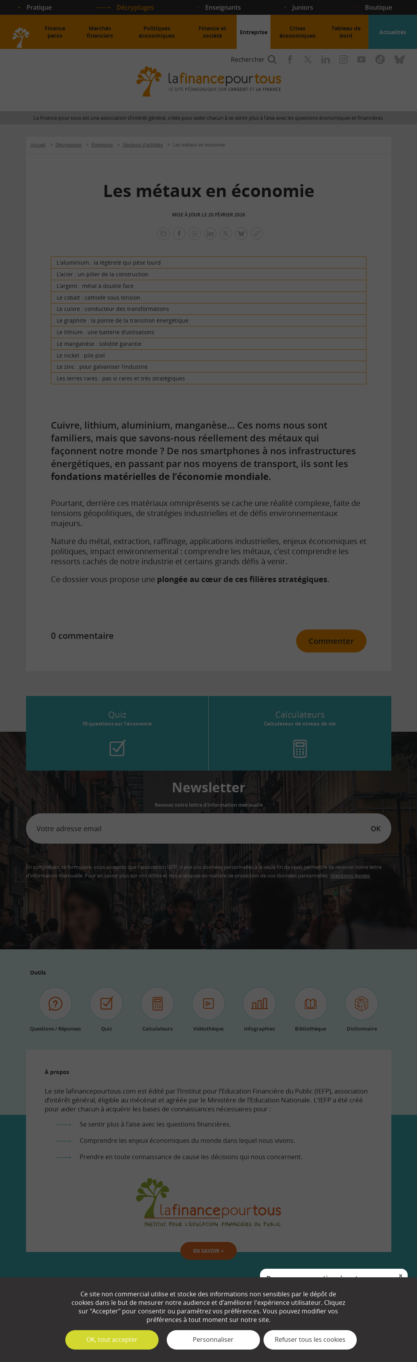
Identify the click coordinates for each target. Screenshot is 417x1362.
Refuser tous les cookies (310, 1339)
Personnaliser (213, 1339)
